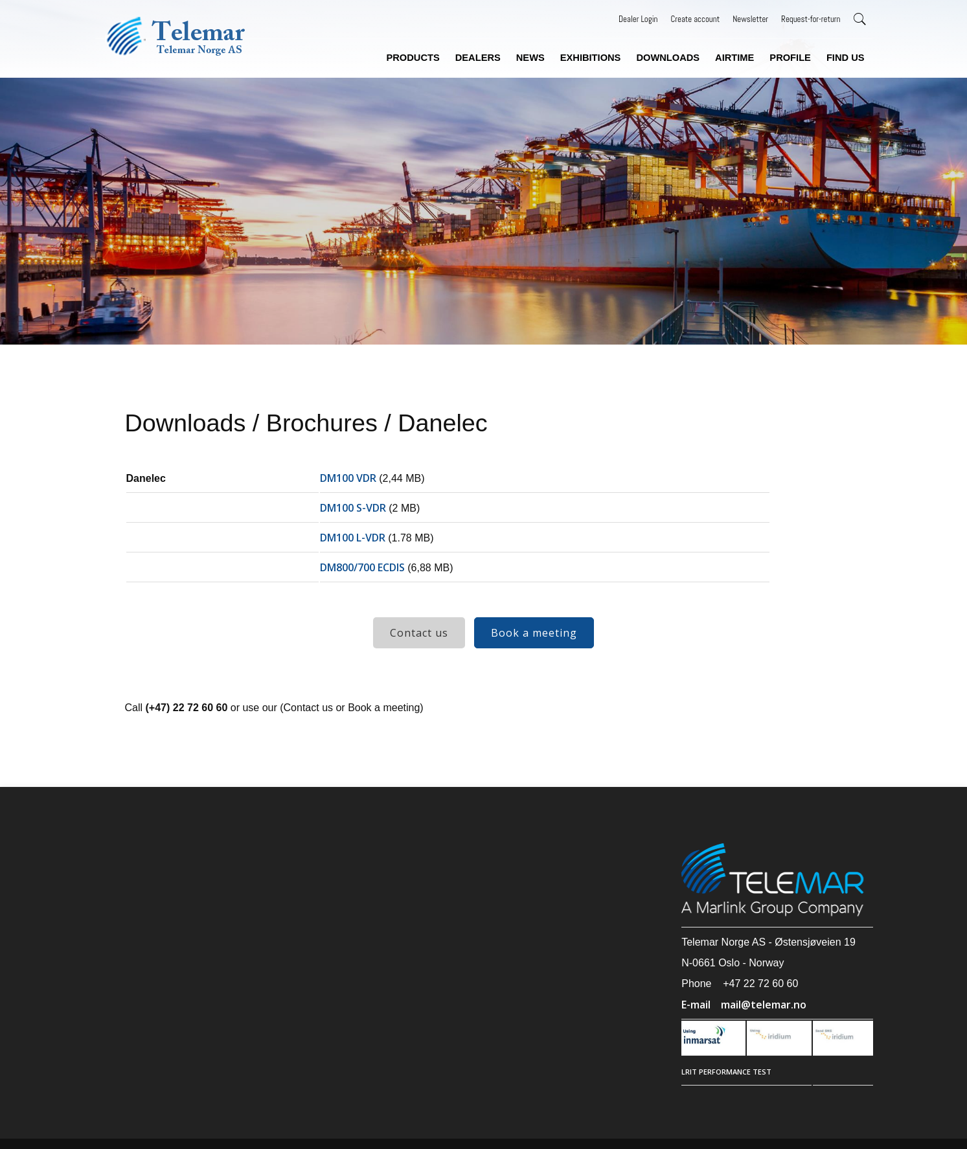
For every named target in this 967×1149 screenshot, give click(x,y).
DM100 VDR (348, 478)
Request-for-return (810, 19)
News (530, 57)
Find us (845, 57)
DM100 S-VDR (353, 508)
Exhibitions (590, 57)
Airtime (734, 57)
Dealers (478, 57)
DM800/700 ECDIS (362, 567)
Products (412, 57)
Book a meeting (534, 633)
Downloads (668, 57)
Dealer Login (638, 19)
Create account (695, 19)
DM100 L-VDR (352, 537)
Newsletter (750, 19)
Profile (790, 57)
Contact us (419, 633)
